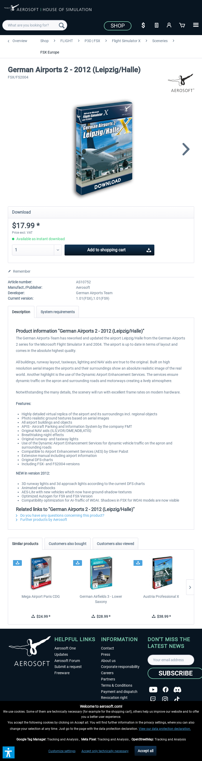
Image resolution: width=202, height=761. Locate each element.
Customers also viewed (115, 544)
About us (108, 661)
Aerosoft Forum (67, 661)
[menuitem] (34, 25)
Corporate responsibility (120, 667)
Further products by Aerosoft (41, 519)
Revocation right (114, 698)
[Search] (61, 25)
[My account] (169, 24)
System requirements (58, 312)
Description (21, 312)
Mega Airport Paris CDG (41, 596)
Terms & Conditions (116, 685)
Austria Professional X (161, 596)
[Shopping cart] (182, 24)
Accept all (145, 751)
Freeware (62, 673)
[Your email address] (171, 660)
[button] (9, 752)
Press (105, 654)
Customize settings (61, 751)
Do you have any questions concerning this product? (60, 515)
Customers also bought (67, 544)
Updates (61, 654)
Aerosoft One (65, 648)
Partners (108, 679)
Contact (107, 648)
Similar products (25, 544)
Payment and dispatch (119, 692)
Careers (107, 673)
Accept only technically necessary (105, 751)
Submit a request (68, 667)
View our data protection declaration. (165, 729)
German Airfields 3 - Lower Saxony (101, 599)
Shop (118, 26)
